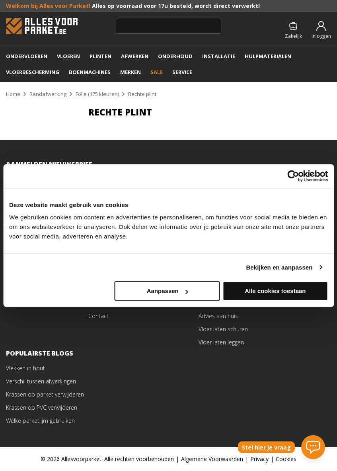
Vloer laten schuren (223, 329)
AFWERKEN (134, 56)
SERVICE (182, 72)
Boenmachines (90, 72)
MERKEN (130, 72)
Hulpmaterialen (268, 56)
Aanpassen (167, 290)
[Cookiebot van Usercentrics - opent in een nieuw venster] (293, 176)
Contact (98, 316)
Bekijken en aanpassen (279, 267)
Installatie (218, 56)
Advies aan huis (218, 316)
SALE (156, 72)
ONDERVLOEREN (26, 56)
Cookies (286, 459)
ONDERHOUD (175, 56)
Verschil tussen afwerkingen (41, 381)
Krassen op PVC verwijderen (41, 407)
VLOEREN (68, 56)
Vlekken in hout (25, 368)
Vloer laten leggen (221, 342)
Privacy (259, 459)
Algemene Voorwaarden (212, 459)
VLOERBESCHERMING (32, 72)
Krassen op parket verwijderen (45, 394)
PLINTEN (100, 56)
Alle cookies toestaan (275, 290)
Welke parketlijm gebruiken (40, 420)
